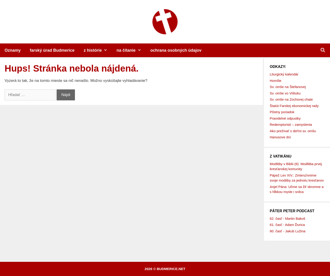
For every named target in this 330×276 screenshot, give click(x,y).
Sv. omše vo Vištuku (285, 93)
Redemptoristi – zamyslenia (291, 124)
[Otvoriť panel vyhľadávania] (323, 50)
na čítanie (131, 50)
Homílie (275, 81)
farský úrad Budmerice (52, 50)
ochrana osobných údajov (175, 50)
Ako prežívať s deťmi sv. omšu (293, 131)
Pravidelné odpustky (285, 118)
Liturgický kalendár (284, 74)
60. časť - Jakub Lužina (287, 231)
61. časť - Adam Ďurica (287, 225)
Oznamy (13, 50)
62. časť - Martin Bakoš (287, 218)
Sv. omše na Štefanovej (288, 87)
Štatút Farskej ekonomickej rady (294, 106)
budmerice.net (171, 269)
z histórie (98, 50)
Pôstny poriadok (282, 112)
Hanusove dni (280, 137)
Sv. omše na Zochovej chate (291, 99)
